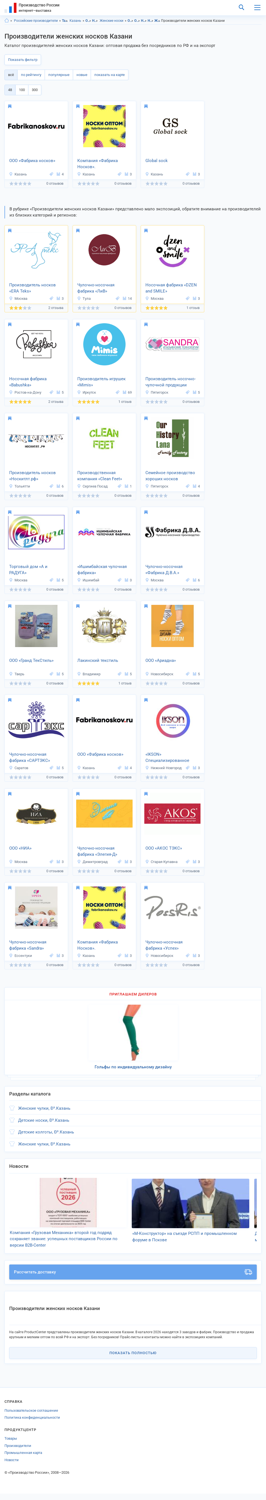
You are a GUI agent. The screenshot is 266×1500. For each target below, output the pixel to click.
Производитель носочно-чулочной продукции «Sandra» (170, 382)
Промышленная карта (23, 1459)
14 (127, 298)
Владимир (88, 674)
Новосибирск (159, 674)
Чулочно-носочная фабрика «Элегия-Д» (97, 851)
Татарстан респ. (65, 21)
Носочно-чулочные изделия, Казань (151, 21)
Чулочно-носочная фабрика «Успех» (164, 945)
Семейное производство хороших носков (170, 476)
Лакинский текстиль (97, 660)
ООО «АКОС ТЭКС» (163, 848)
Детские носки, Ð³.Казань (43, 1120)
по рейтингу (31, 75)
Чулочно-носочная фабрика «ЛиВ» (95, 288)
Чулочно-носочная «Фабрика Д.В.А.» (164, 570)
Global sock (156, 160)
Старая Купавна (161, 862)
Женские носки (111, 21)
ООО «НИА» (20, 848)
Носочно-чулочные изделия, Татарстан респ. (144, 21)
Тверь (16, 674)
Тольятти (19, 486)
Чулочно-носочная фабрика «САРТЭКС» (29, 757)
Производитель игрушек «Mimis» (101, 382)
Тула (84, 298)
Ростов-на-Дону (25, 392)
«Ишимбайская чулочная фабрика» (102, 570)
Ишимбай (88, 580)
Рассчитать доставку (133, 1279)
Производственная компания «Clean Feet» (99, 476)
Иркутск (86, 392)
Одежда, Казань (137, 21)
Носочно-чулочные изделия (95, 21)
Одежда (88, 21)
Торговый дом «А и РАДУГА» (28, 570)
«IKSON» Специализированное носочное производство (169, 758)
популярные (59, 75)
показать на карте (109, 75)
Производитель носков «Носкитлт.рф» (32, 476)
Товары (10, 1445)
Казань (75, 21)
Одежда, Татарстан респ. (130, 21)
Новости (11, 1466)
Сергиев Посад (92, 486)
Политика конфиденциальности (32, 1424)
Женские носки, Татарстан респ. (157, 21)
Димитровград (92, 862)
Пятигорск (156, 392)
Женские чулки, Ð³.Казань (44, 1108)
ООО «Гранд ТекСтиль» (31, 660)
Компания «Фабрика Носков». (97, 164)
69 (127, 392)
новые (81, 75)
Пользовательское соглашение (31, 1417)
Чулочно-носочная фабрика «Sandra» (27, 945)
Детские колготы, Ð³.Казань (46, 1132)
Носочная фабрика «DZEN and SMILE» (171, 288)
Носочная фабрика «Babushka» (28, 382)
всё (11, 75)
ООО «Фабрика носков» (32, 160)
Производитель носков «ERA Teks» (32, 288)
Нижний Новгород (163, 768)
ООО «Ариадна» (160, 660)
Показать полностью (133, 1360)
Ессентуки (20, 956)
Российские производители (36, 21)
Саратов (18, 768)
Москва (18, 298)
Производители (17, 1452)
